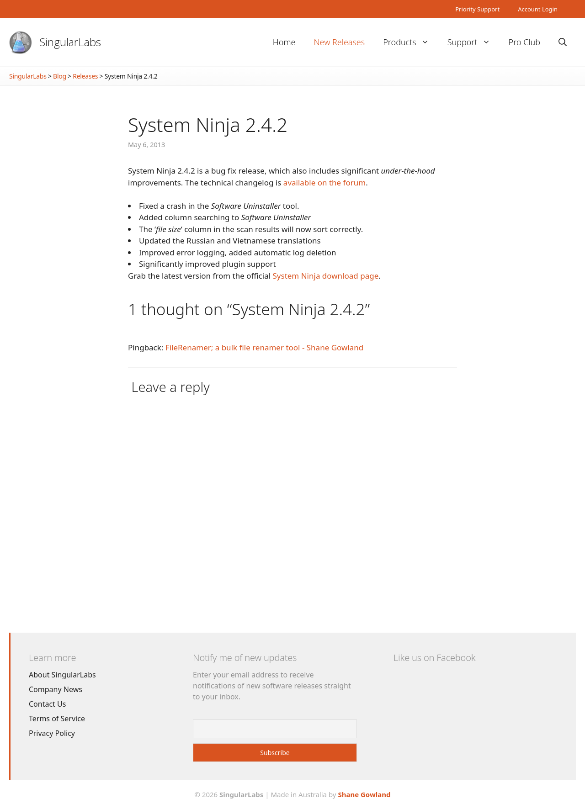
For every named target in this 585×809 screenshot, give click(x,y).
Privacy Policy (52, 733)
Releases (85, 76)
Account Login (538, 9)
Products (410, 42)
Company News (55, 689)
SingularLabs (70, 41)
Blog (59, 76)
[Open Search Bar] (562, 42)
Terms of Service (57, 719)
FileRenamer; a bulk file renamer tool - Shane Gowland (264, 347)
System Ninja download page (326, 275)
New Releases (339, 42)
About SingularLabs (62, 675)
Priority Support (477, 9)
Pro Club (524, 42)
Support (473, 42)
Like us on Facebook (434, 657)
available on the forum (324, 182)
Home (284, 42)
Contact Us (47, 704)
